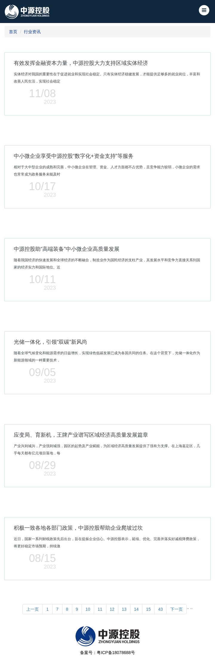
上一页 (32, 609)
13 (124, 609)
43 (160, 609)
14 (136, 609)
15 (148, 609)
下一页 (176, 609)
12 (112, 609)
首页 (13, 31)
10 (87, 609)
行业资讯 (32, 31)
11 (100, 609)
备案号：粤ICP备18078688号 (107, 652)
